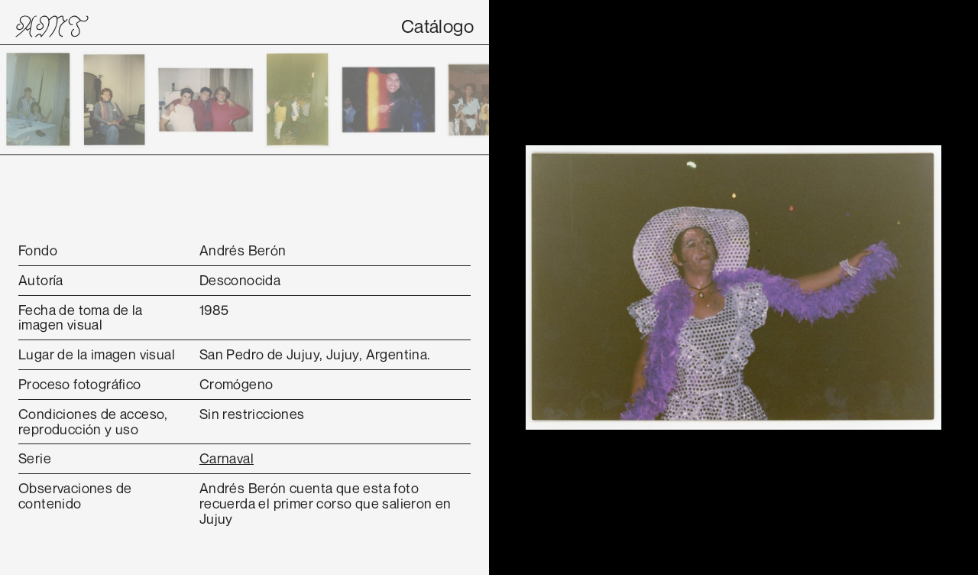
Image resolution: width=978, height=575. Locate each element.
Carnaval (226, 458)
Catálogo (437, 26)
